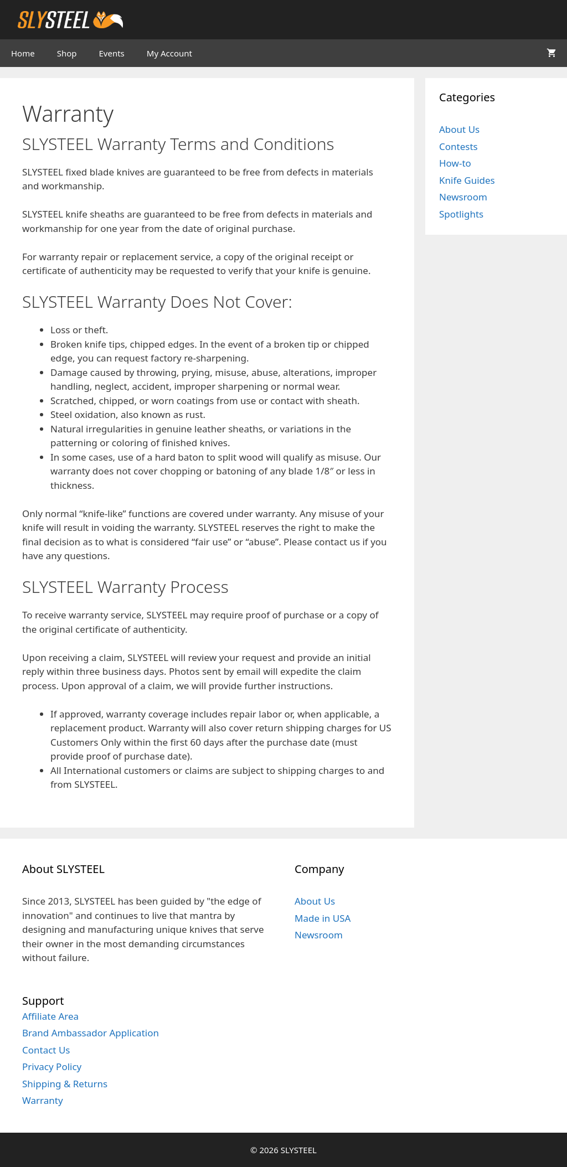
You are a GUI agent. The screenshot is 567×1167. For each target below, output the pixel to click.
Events (112, 53)
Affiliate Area (50, 1016)
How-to (455, 163)
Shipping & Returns (64, 1083)
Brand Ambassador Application (90, 1032)
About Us (459, 129)
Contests (458, 146)
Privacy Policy (51, 1066)
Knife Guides (467, 180)
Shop (67, 53)
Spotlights (461, 214)
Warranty (42, 1100)
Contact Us (46, 1050)
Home (23, 53)
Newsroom (463, 196)
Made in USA (322, 918)
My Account (169, 53)
